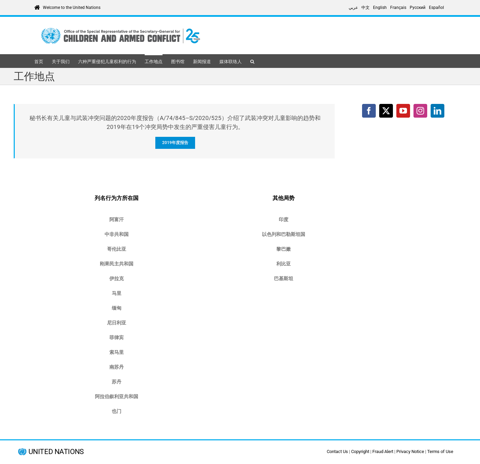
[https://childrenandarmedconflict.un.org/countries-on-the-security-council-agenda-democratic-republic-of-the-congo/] (116, 264)
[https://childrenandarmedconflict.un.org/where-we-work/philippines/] (116, 337)
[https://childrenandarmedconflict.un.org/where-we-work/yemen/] (116, 411)
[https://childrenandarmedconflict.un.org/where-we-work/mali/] (116, 293)
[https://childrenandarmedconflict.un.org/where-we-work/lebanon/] (283, 249)
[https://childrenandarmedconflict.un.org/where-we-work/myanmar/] (116, 308)
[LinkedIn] (437, 111)
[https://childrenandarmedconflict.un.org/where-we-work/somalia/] (116, 352)
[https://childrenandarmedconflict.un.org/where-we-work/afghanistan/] (116, 219)
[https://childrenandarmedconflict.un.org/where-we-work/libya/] (283, 264)
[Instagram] (420, 111)
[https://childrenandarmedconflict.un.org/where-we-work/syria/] (116, 396)
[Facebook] (369, 111)
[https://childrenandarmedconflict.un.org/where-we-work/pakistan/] (283, 278)
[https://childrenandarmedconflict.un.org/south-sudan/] (116, 367)
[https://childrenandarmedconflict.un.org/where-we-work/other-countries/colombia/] (116, 249)
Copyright (360, 451)
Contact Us (337, 451)
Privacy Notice (410, 451)
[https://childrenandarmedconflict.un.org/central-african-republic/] (117, 234)
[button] (252, 61)
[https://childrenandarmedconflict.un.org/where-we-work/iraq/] (116, 278)
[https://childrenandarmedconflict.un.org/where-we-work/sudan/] (116, 381)
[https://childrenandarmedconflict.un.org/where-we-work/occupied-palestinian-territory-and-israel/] (283, 234)
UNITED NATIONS (56, 451)
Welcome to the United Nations (71, 7)
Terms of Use (440, 451)
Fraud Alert (382, 451)
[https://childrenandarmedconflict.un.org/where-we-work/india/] (283, 219)
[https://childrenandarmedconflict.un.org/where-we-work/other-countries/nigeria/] (116, 323)
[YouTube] (403, 111)
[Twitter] (386, 111)
